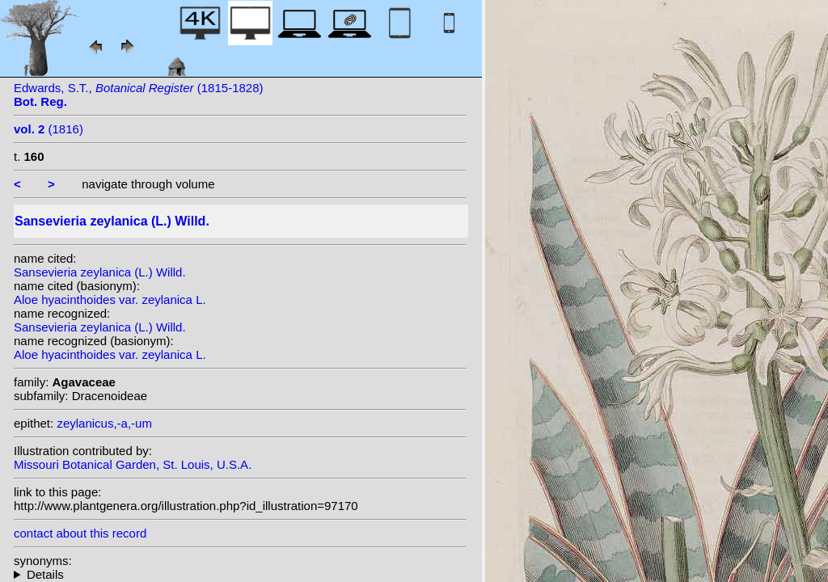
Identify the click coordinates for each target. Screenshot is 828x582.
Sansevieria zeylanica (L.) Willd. (100, 272)
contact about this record (80, 533)
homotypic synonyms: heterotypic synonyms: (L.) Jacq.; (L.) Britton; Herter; (240, 574)
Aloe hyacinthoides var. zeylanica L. (110, 299)
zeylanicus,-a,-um (104, 423)
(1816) (48, 129)
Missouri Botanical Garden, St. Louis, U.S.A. (132, 464)
